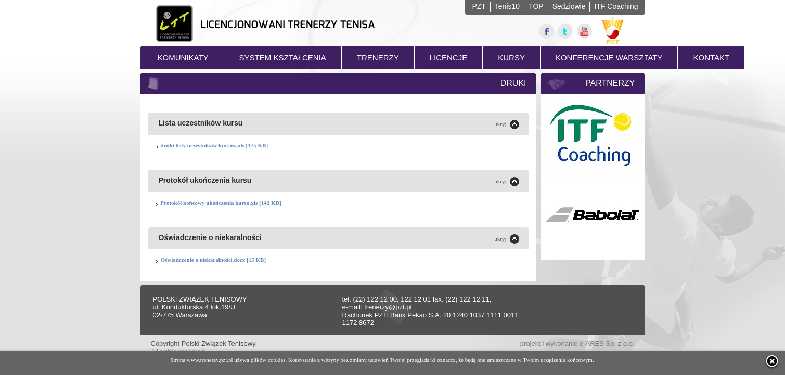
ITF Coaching (616, 6)
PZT (478, 6)
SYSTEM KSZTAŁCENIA (282, 57)
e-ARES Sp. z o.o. (607, 343)
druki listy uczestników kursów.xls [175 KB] (214, 145)
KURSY (511, 57)
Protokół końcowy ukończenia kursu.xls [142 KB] (221, 202)
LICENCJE (449, 57)
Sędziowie (569, 6)
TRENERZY (378, 57)
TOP (536, 6)
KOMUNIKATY (183, 57)
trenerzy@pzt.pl (387, 307)
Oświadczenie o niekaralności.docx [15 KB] (213, 260)
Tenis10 (507, 6)
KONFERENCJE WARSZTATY (609, 57)
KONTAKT (711, 57)
